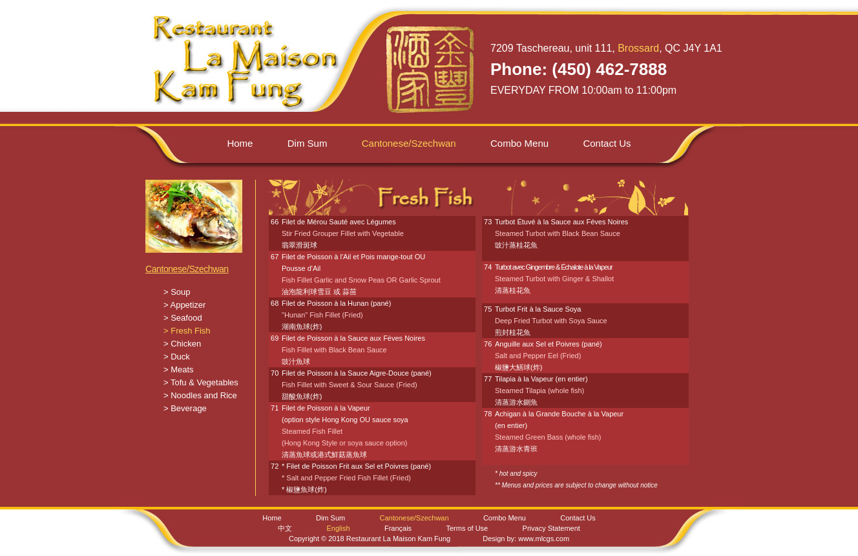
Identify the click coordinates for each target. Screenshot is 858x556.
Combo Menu (519, 143)
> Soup (177, 292)
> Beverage (185, 408)
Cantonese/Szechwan (187, 269)
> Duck (176, 356)
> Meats (178, 369)
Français (398, 528)
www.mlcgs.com (543, 538)
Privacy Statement (551, 528)
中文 (285, 528)
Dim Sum (308, 143)
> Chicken (182, 343)
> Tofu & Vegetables (200, 382)
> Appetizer (184, 305)
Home (240, 143)
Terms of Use (467, 528)
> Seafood (182, 318)
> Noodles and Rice (200, 395)
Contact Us (607, 143)
